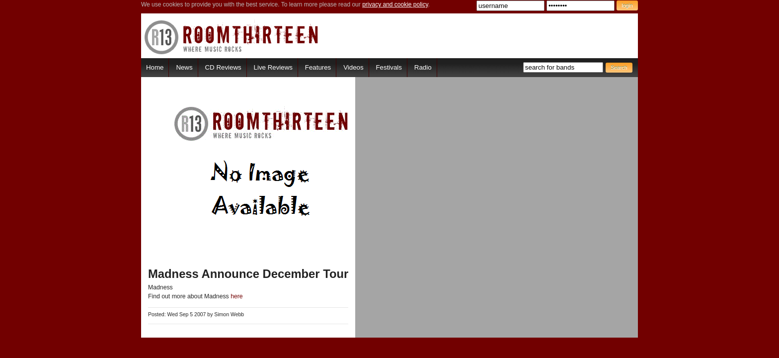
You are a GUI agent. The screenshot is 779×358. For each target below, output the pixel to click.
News (184, 67)
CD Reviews (223, 67)
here (237, 296)
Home (154, 67)
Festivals (388, 67)
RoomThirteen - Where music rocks (232, 37)
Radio (423, 67)
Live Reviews (273, 67)
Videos (353, 67)
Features (318, 67)
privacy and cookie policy (395, 4)
